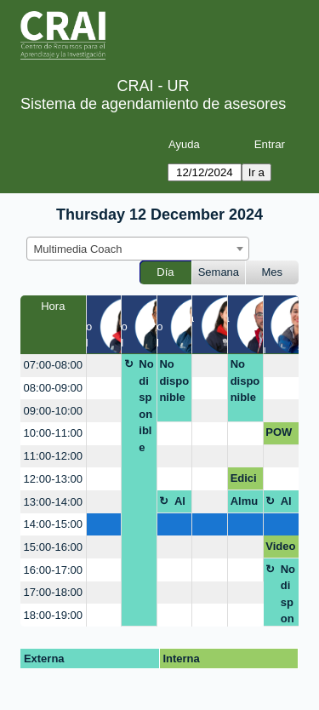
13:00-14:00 (53, 501)
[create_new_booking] (104, 365)
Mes (272, 272)
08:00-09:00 (53, 387)
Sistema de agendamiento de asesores (153, 103)
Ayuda (184, 144)
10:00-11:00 (53, 433)
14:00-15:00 (53, 524)
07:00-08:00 (53, 364)
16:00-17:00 (53, 570)
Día (165, 272)
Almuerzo (180, 504)
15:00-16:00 (53, 547)
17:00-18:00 (53, 592)
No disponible (146, 406)
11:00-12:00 (53, 455)
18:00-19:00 (53, 615)
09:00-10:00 (53, 410)
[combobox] (137, 249)
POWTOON (278, 435)
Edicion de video (245, 481)
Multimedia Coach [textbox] (78, 249)
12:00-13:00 (53, 478)
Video (280, 546)
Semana (218, 272)
